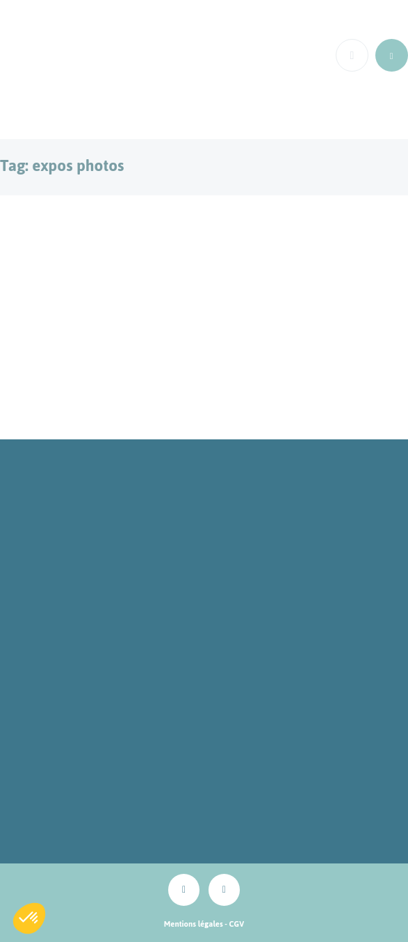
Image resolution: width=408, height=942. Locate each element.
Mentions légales (193, 924)
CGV (237, 924)
